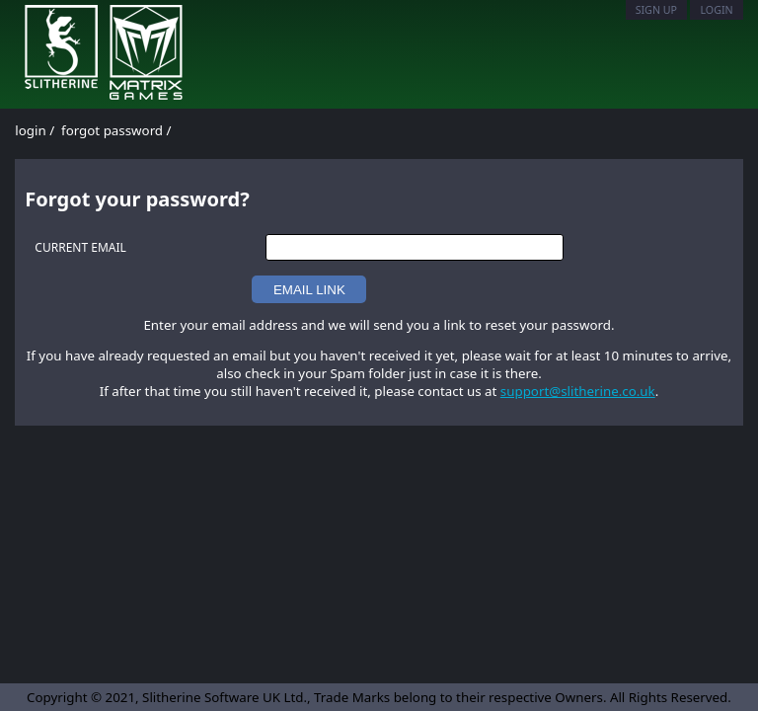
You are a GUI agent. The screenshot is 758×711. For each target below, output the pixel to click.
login (30, 130)
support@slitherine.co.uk (577, 391)
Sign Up (656, 10)
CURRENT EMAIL (80, 247)
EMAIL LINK (309, 289)
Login (716, 10)
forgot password (112, 130)
